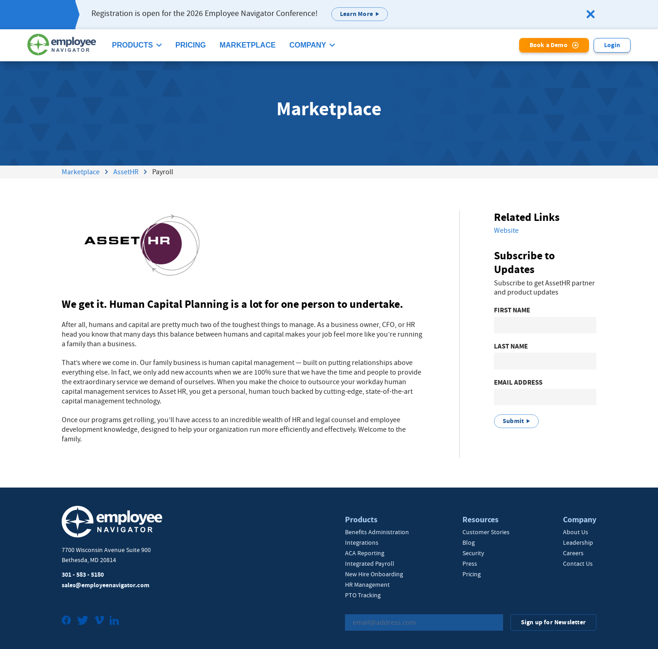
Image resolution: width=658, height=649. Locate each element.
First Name (512, 310)
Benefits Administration (377, 532)
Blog (468, 542)
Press (469, 563)
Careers (573, 553)
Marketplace (247, 45)
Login (612, 45)
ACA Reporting (364, 553)
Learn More (356, 14)
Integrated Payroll (369, 563)
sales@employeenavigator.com (105, 585)
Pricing (190, 45)
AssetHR (125, 172)
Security (473, 553)
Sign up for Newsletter (553, 622)
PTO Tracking (363, 595)
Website (506, 230)
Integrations (361, 542)
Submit (513, 421)
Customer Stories (485, 532)
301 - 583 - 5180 (83, 574)
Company (307, 45)
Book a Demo (549, 45)
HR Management (367, 584)
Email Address (518, 382)
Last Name (511, 346)
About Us (575, 532)
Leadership (578, 542)
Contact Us (578, 563)
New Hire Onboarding (374, 574)
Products (132, 45)
